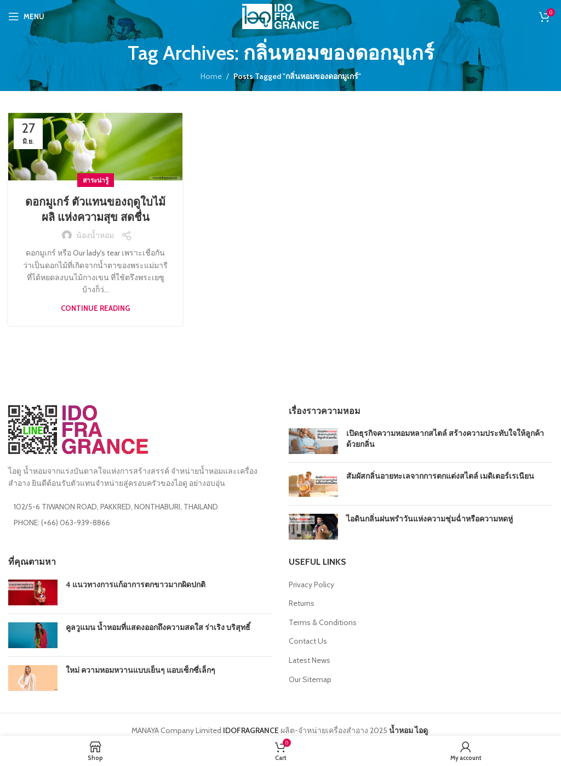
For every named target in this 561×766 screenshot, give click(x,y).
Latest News (309, 660)
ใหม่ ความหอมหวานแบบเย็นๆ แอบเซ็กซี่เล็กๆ (140, 670)
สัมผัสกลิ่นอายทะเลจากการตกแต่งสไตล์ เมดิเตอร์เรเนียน (440, 476)
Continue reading (95, 308)
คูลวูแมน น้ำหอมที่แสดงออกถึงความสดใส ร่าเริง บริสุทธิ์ (158, 627)
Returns (301, 603)
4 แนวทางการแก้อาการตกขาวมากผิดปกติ (135, 584)
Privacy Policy (311, 584)
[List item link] (140, 523)
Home (211, 76)
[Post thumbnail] (313, 441)
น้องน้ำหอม (95, 235)
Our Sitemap (310, 679)
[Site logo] (280, 15)
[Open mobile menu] (26, 16)
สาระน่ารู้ (95, 180)
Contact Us (308, 641)
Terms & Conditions (323, 622)
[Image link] (78, 429)
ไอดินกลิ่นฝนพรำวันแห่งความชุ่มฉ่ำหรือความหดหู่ (429, 519)
